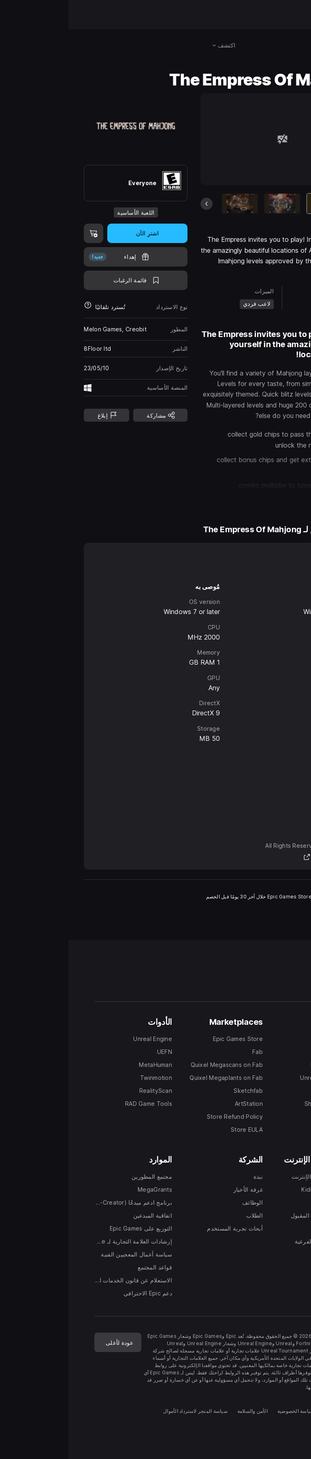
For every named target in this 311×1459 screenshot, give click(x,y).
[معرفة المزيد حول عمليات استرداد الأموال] (19, 307)
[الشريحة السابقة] (138, 204)
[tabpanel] (155, 661)
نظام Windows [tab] (265, 559)
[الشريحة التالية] (289, 204)
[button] (213, 498)
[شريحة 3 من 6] (171, 203)
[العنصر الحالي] (256, 203)
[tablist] (155, 559)
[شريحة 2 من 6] (214, 203)
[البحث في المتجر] (286, 45)
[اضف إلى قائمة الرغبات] (67, 280)
